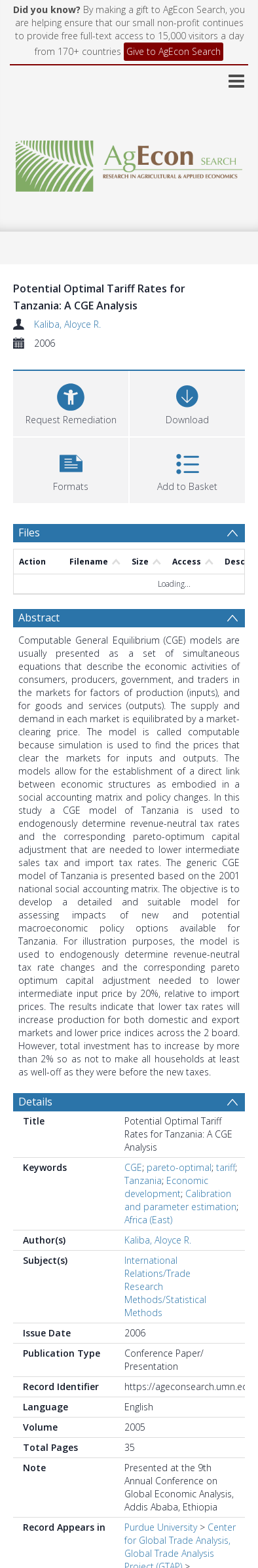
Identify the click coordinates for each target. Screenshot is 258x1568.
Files (29, 532)
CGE (133, 1167)
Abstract (39, 617)
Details (35, 1101)
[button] (70, 469)
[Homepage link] (129, 162)
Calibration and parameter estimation (180, 1200)
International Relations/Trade (157, 1267)
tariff (225, 1167)
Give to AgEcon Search (173, 51)
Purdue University (160, 1527)
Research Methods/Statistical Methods (165, 1299)
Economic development (166, 1187)
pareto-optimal (179, 1167)
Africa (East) (148, 1219)
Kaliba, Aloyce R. (67, 324)
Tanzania (143, 1180)
